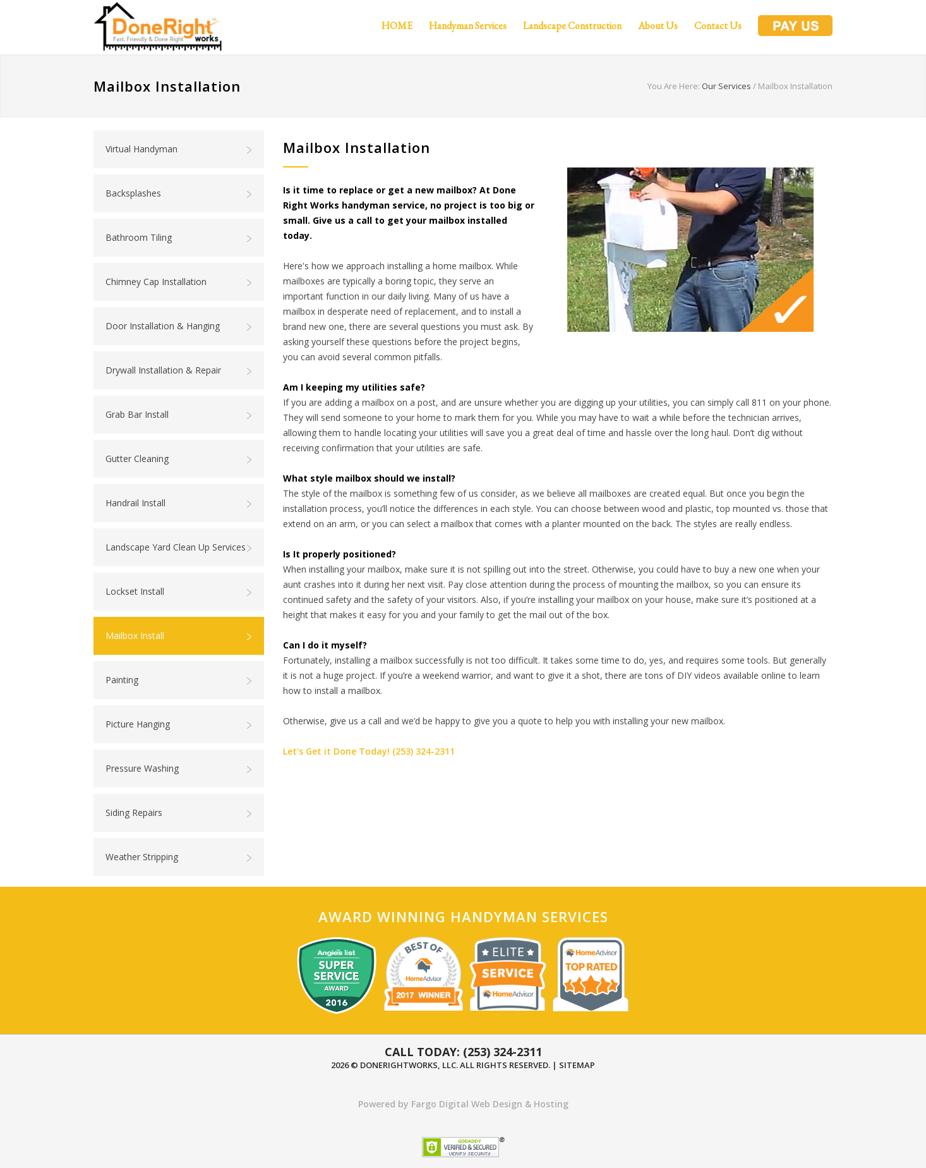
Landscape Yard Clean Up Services (179, 547)
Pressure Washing (179, 768)
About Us (658, 25)
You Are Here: (673, 86)
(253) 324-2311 (423, 751)
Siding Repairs (179, 812)
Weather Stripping (179, 857)
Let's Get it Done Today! (336, 751)
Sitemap (577, 1065)
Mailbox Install (179, 635)
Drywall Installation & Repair (179, 370)
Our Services (726, 86)
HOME (397, 25)
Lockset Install (179, 591)
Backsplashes (179, 193)
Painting (179, 680)
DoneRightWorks (399, 1065)
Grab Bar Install (179, 414)
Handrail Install (179, 503)
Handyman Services (468, 25)
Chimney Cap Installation (179, 281)
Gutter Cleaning (179, 458)
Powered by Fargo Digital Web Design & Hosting (463, 1104)
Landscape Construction (572, 25)
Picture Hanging (179, 724)
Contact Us (718, 25)
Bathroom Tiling (179, 237)
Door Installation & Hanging (179, 326)
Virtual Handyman (179, 149)
